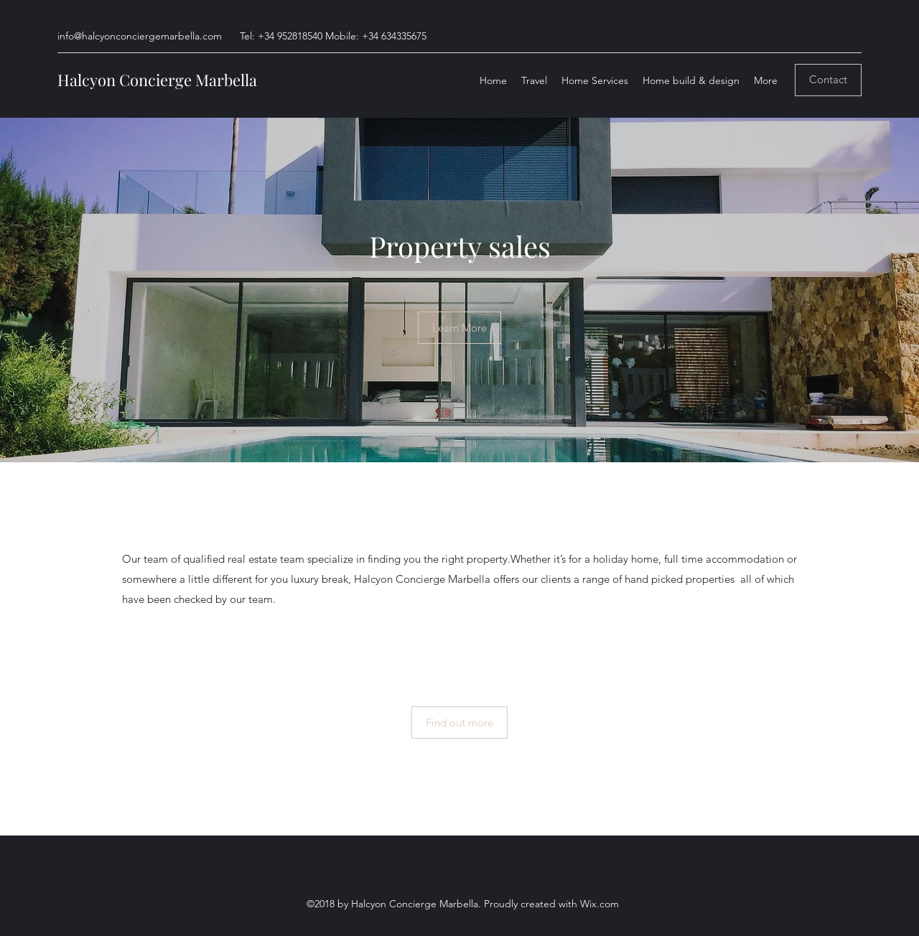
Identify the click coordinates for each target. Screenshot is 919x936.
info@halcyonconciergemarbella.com (139, 35)
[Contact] (828, 80)
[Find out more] (459, 722)
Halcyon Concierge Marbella (157, 79)
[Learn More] (459, 328)
